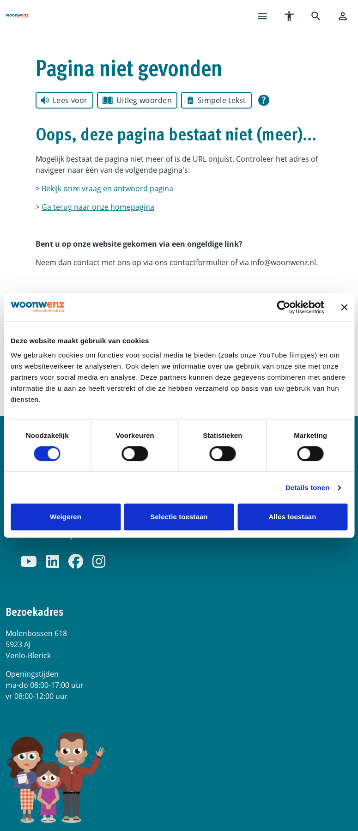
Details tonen (307, 487)
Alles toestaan (292, 517)
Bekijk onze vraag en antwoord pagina (107, 188)
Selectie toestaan (178, 517)
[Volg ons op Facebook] (75, 562)
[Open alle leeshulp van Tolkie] (263, 100)
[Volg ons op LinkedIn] (52, 562)
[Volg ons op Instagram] (98, 562)
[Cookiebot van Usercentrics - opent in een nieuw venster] (283, 307)
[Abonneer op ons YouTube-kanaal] (28, 562)
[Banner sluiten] (344, 307)
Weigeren (65, 517)
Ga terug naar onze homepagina (98, 207)
